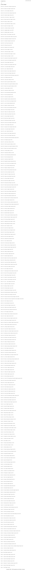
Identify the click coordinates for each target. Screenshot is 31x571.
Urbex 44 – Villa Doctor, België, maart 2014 (7, 483)
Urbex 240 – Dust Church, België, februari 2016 (7, 109)
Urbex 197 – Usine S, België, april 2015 (6, 240)
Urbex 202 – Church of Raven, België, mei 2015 (7, 232)
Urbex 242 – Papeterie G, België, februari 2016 (7, 105)
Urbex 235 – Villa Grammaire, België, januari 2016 (8, 120)
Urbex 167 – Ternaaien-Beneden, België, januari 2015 (8, 290)
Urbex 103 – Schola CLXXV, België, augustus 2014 (8, 391)
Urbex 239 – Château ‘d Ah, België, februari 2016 (8, 111)
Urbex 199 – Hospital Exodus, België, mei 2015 (7, 238)
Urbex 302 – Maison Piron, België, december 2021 (8, 8)
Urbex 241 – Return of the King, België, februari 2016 (8, 107)
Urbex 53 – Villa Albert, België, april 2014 (6, 466)
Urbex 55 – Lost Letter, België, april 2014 (6, 464)
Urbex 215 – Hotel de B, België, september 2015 (8, 208)
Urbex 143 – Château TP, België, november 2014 (8, 341)
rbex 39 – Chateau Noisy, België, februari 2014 (8, 494)
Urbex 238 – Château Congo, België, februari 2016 (8, 176)
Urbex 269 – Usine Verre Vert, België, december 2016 (8, 60)
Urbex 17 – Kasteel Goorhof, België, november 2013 (8, 537)
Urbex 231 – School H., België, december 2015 (7, 189)
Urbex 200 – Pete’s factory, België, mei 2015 (7, 236)
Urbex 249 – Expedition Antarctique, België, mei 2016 (8, 161)
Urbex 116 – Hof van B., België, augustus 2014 (7, 367)
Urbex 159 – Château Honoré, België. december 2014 (8, 307)
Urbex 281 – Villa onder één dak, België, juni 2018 (8, 53)
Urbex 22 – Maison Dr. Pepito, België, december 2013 (8, 528)
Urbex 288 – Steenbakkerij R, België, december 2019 (8, 38)
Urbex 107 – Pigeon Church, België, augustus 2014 (8, 384)
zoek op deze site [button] (28, 0)
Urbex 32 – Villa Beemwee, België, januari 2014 (7, 509)
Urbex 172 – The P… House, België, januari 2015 (8, 281)
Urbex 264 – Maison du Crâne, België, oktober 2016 (8, 133)
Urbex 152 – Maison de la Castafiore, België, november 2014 (9, 322)
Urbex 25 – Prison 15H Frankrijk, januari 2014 (7, 522)
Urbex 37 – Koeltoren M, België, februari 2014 (7, 498)
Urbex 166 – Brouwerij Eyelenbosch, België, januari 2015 (9, 292)
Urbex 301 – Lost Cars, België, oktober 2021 (7, 10)
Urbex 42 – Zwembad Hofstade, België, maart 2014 (8, 485)
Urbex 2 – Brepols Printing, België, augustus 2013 (8, 565)
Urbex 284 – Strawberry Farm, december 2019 (7, 47)
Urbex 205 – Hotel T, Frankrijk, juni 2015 (6, 225)
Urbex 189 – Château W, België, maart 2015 (7, 251)
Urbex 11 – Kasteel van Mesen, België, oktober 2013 (8, 550)
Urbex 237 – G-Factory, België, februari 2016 (7, 178)
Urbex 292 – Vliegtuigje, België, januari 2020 (7, 30)
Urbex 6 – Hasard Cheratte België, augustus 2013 (8, 558)
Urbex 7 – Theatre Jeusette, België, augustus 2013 (8, 556)
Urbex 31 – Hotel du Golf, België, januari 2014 (7, 511)
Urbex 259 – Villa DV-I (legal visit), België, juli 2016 (8, 81)
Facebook (23, 569)
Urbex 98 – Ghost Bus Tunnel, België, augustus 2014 (8, 399)
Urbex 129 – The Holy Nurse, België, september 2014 (8, 352)
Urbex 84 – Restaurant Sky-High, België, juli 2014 (8, 423)
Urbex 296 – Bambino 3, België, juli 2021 (6, 21)
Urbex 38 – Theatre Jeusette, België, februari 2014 (8, 496)
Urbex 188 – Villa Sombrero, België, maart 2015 (7, 253)
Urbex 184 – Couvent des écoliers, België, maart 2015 (8, 262)
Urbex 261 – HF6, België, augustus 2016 (6, 77)
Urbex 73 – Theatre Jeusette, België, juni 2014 (7, 442)
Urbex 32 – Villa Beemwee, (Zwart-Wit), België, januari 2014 (9, 507)
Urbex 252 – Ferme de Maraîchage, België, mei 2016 (8, 92)
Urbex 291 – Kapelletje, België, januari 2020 (7, 32)
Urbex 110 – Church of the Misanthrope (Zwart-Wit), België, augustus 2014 (11, 378)
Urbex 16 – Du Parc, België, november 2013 (7, 539)
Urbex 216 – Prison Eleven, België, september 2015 (8, 206)
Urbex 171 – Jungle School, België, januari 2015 (7, 283)
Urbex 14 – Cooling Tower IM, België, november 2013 (8, 543)
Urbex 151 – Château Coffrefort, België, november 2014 (9, 324)
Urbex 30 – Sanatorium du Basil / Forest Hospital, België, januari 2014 (11, 513)
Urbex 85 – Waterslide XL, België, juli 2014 (7, 421)
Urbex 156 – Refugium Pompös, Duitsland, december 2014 (9, 313)
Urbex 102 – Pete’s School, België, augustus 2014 (8, 393)
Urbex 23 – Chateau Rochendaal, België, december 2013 (9, 526)
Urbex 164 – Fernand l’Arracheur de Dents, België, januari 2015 (10, 296)
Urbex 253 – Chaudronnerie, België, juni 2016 (7, 90)
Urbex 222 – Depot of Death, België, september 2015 (8, 195)
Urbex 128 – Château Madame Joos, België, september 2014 (9, 354)
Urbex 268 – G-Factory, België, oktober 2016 (7, 62)
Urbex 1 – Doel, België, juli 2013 (5, 567)
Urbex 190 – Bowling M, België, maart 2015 (7, 249)
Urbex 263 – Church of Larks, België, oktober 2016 (8, 73)
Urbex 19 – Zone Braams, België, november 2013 (8, 535)
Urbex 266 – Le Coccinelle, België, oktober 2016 (7, 66)
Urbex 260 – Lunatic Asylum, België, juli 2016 (7, 79)
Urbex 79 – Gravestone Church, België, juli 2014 (7, 434)
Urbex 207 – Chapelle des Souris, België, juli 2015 (8, 221)
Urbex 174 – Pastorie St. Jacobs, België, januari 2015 (8, 277)
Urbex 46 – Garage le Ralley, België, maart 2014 (8, 479)
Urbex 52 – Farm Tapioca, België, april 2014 (7, 468)
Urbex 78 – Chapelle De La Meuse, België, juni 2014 (8, 436)
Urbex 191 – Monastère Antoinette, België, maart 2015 (8, 247)
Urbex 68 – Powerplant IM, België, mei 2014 (7, 453)
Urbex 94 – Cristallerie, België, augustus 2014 (7, 408)
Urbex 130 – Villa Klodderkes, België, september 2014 (8, 350)
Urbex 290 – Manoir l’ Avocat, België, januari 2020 (8, 34)
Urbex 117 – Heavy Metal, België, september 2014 (8, 365)
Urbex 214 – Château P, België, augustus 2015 (7, 210)
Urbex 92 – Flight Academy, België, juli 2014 (7, 412)
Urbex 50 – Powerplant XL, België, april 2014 (7, 472)
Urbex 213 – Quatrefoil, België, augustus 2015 (7, 212)
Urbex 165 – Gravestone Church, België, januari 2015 (8, 294)
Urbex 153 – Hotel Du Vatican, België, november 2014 (8, 320)
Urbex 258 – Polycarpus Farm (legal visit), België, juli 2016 (9, 146)
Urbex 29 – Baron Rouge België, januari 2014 (7, 515)
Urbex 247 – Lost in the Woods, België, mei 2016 (8, 103)
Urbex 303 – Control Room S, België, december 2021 (8, 6)
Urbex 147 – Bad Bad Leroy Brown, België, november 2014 (9, 333)
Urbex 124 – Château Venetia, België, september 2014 (8, 363)
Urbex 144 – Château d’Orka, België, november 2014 (8, 339)
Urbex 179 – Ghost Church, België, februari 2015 (8, 266)
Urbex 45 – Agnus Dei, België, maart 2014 (7, 481)
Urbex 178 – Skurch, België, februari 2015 (7, 268)
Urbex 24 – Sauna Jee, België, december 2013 (7, 524)
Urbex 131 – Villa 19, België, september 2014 (7, 348)
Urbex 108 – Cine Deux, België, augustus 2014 (7, 382)
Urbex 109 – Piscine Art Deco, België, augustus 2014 (8, 380)
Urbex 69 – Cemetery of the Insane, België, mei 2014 (8, 451)
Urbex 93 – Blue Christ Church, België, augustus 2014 (8, 410)
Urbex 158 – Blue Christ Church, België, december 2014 (9, 309)
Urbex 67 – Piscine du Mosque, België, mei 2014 (8, 455)
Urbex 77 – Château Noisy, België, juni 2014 (7, 438)
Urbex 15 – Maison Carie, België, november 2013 (8, 541)
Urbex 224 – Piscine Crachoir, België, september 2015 (8, 191)
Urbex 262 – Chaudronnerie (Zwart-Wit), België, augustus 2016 (10, 75)
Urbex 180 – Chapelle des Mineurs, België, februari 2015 (9, 264)
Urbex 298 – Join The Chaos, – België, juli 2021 (7, 17)
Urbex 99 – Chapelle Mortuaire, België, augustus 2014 (8, 397)
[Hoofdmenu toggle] (1, 3)
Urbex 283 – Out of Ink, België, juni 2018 (6, 49)
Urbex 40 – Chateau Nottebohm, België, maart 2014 (8, 492)
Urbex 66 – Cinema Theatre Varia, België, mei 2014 (8, 457)
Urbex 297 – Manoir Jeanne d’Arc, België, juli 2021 (8, 19)
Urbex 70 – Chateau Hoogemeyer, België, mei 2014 (8, 449)
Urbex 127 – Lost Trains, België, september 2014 (8, 356)
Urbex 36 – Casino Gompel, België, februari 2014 (8, 500)
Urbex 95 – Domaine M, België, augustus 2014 (7, 406)
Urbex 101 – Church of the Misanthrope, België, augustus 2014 (10, 395)
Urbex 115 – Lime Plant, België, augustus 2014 (7, 369)
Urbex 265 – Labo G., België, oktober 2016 (7, 131)
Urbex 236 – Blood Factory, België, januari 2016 (7, 118)
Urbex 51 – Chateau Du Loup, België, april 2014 (7, 470)
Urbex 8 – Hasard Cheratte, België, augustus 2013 (8, 554)
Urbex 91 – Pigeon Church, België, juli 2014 (7, 414)
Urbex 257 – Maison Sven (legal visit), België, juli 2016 (9, 148)
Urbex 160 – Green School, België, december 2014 (8, 305)
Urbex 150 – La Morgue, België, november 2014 (7, 326)
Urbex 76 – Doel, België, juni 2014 (6, 440)
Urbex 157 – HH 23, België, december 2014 (7, 311)
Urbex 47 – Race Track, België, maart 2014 (7, 477)
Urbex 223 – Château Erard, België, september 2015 (8, 193)
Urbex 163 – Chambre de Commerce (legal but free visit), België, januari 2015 (12, 298)
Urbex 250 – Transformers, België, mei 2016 (7, 96)
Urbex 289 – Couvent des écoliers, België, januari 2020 (9, 36)
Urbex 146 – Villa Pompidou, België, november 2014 (8, 335)
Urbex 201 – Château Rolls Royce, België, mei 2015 (8, 234)
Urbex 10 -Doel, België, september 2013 (6, 552)
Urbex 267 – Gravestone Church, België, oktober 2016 (8, 64)
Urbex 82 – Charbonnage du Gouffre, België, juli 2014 (8, 427)
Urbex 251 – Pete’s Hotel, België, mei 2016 (7, 94)
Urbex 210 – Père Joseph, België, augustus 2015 (8, 219)
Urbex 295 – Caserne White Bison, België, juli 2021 (8, 23)
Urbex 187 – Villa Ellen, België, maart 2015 (7, 255)
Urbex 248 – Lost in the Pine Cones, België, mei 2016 (8, 163)
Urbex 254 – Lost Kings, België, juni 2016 (7, 88)
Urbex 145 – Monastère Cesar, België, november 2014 (8, 337)
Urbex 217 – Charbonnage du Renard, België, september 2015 (10, 204)
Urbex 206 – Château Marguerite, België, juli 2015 (8, 223)
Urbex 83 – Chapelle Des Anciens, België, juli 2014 (8, 425)
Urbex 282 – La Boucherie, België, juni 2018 (7, 51)
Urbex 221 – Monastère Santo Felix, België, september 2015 (9, 197)
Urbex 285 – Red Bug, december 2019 (6, 45)
